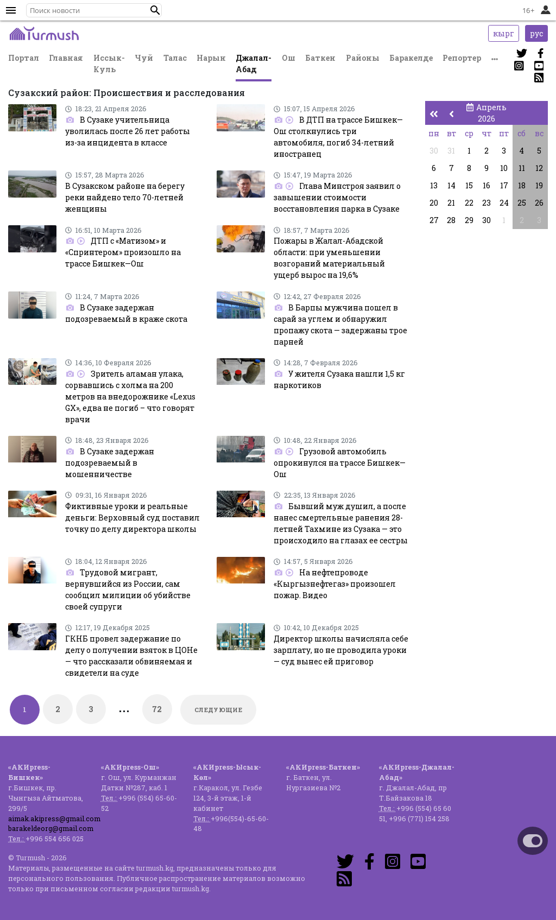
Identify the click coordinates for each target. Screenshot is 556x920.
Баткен (320, 58)
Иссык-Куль (109, 63)
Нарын (211, 58)
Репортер (462, 58)
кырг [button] (503, 33)
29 (469, 220)
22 (469, 203)
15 (469, 185)
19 (539, 185)
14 (451, 185)
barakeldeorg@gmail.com (50, 828)
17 (504, 185)
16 (486, 185)
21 (451, 203)
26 (539, 203)
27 (434, 220)
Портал (23, 58)
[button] (155, 10)
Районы (363, 58)
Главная (66, 58)
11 (522, 168)
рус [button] (536, 33)
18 (522, 185)
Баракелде (411, 58)
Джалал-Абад (253, 63)
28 (451, 220)
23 (486, 203)
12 (539, 168)
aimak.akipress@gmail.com (54, 818)
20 (433, 203)
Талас (175, 58)
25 (521, 203)
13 (434, 185)
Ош (288, 58)
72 (157, 709)
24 (504, 203)
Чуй (144, 58)
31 (451, 150)
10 (504, 168)
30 (433, 150)
